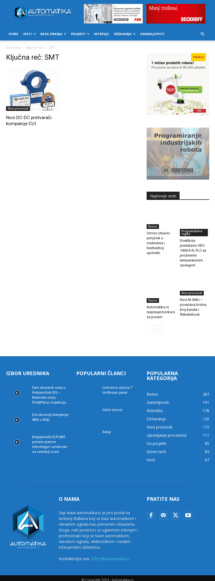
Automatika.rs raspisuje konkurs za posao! (161, 303)
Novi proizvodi (18, 108)
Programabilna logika (192, 232)
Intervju (101, 34)
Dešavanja (125, 34)
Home (13, 34)
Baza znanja (53, 34)
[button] (202, 34)
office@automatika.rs (110, 554)
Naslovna (13, 47)
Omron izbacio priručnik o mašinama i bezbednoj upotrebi (158, 243)
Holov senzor (112, 406)
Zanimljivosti (152, 34)
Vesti (29, 34)
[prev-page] (150, 324)
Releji (106, 428)
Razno (152, 226)
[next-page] (158, 324)
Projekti (80, 34)
